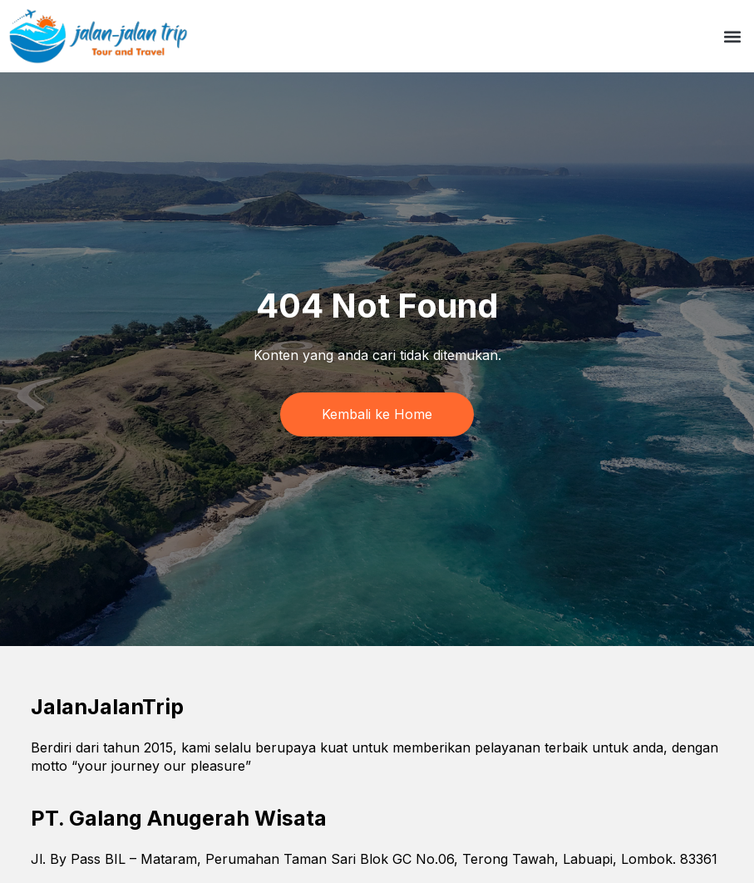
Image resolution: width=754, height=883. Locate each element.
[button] (732, 36)
